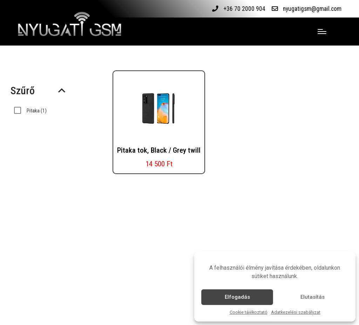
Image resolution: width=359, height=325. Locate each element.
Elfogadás (237, 297)
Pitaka (37, 111)
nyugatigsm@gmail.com (312, 8)
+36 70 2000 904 (244, 8)
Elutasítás (312, 297)
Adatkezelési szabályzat (295, 312)
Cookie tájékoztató (248, 312)
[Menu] (322, 31)
